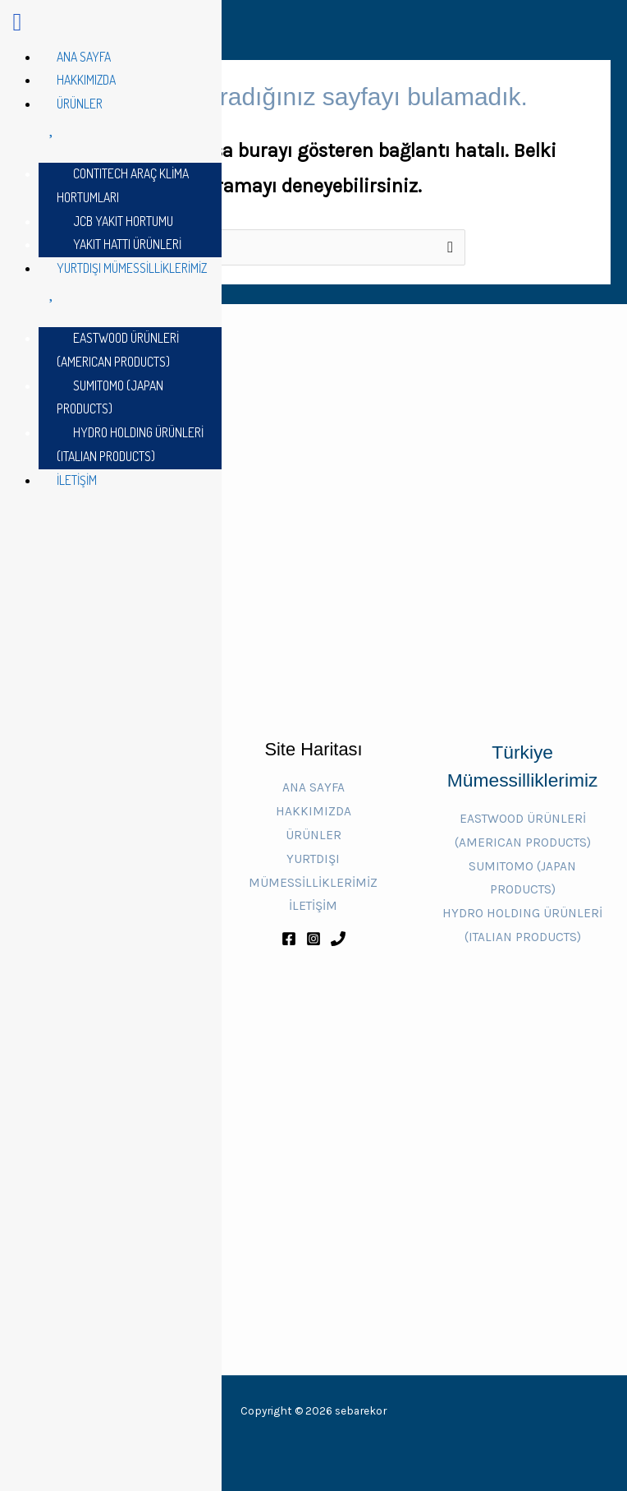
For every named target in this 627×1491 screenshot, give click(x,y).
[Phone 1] (338, 938)
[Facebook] (288, 938)
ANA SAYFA (313, 787)
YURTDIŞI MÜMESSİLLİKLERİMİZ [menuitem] (130, 281)
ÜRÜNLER (313, 835)
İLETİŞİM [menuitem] (77, 480)
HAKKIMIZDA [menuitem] (86, 80)
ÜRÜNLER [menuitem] (130, 117)
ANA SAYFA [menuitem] (84, 56)
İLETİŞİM (313, 905)
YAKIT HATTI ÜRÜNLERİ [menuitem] (127, 244)
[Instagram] (313, 938)
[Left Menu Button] (17, 26)
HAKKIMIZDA (313, 811)
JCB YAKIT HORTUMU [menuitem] (123, 221)
